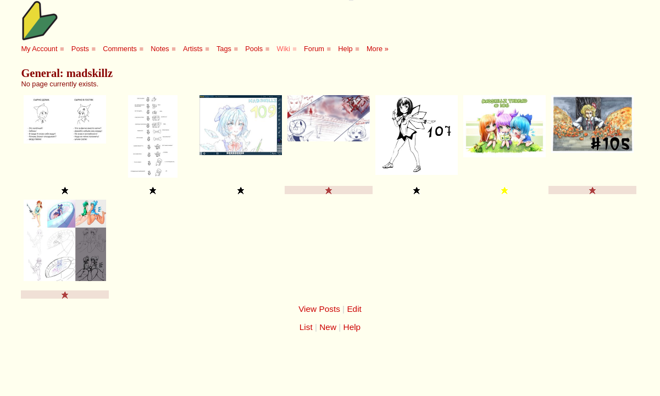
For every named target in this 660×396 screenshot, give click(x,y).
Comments (120, 49)
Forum (314, 49)
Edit (354, 309)
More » (378, 49)
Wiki (283, 49)
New (327, 327)
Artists (193, 49)
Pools (254, 49)
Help (345, 49)
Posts (80, 49)
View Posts (319, 309)
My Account (39, 49)
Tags (224, 49)
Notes (160, 49)
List (306, 327)
